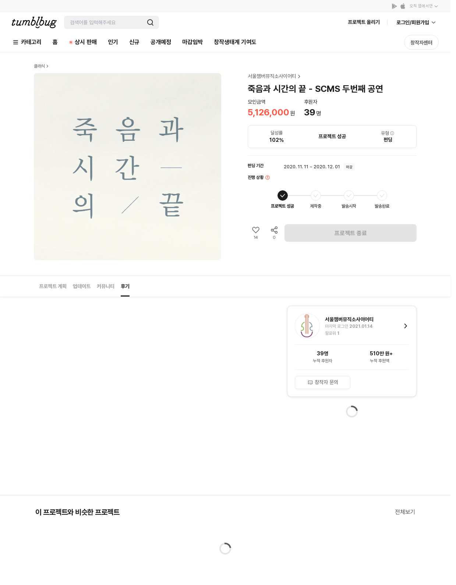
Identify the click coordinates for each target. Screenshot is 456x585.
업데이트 (82, 286)
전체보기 (405, 512)
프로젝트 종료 (351, 233)
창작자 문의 (322, 382)
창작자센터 (421, 43)
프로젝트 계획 (53, 286)
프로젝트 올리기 (364, 22)
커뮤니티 (105, 286)
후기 (125, 286)
